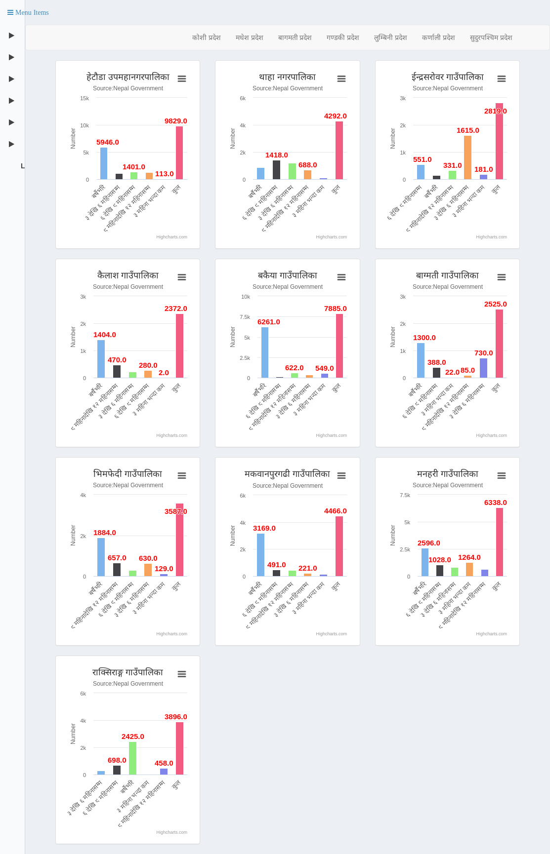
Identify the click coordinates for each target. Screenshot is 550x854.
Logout (22, 166)
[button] (28, 12)
